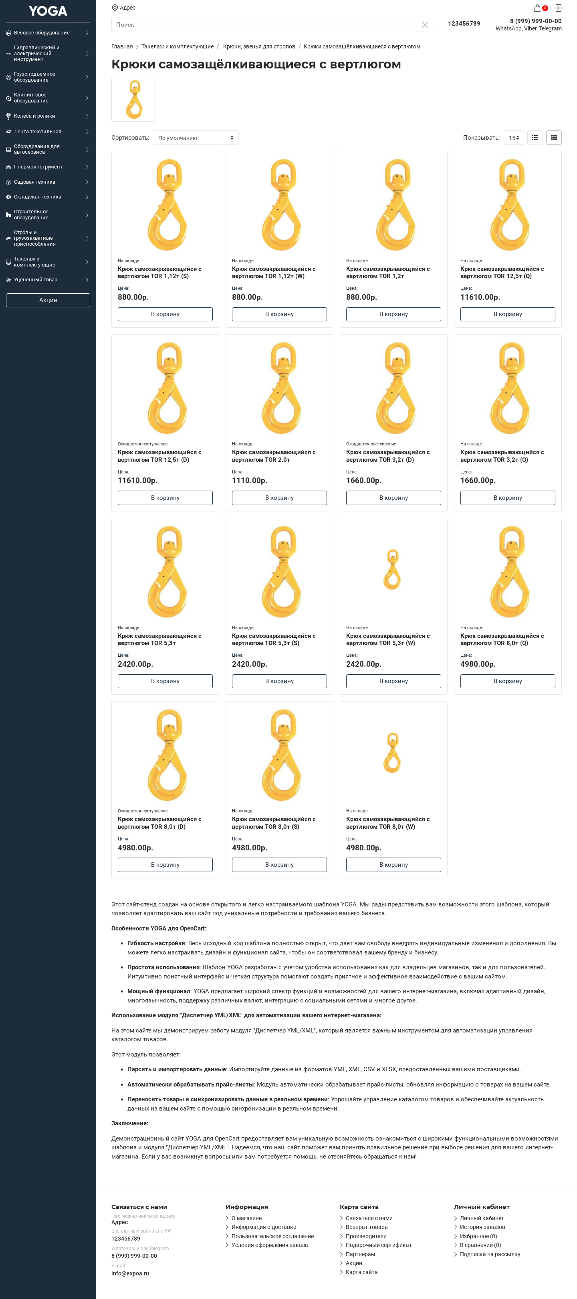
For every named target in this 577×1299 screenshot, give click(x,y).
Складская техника (33, 197)
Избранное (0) (478, 1236)
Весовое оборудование (38, 33)
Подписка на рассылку (490, 1254)
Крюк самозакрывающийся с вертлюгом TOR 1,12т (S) (160, 272)
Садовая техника (30, 182)
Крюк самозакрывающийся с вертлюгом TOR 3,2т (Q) (502, 456)
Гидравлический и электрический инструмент (33, 53)
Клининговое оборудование (27, 98)
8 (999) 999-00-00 (134, 1256)
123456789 (125, 1238)
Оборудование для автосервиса (33, 149)
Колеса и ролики (30, 116)
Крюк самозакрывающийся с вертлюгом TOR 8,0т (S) (274, 823)
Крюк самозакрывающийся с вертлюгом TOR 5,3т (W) (388, 639)
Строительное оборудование (27, 214)
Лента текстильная (33, 131)
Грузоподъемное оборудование (30, 77)
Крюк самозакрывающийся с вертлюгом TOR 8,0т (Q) (502, 639)
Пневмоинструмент (34, 167)
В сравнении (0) (480, 1245)
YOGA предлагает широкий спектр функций (255, 991)
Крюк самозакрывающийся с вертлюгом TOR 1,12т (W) (274, 272)
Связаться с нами (369, 1218)
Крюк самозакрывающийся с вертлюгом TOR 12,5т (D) (160, 456)
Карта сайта (362, 1272)
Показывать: (481, 137)
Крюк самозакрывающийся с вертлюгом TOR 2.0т (274, 456)
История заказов (482, 1227)
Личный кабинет (482, 1218)
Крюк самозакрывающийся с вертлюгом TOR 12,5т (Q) (502, 272)
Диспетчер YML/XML (284, 1030)
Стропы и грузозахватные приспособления (31, 238)
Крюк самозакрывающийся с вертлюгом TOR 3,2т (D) (388, 456)
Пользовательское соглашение (273, 1236)
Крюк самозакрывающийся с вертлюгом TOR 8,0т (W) (388, 823)
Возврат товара (367, 1227)
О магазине (247, 1218)
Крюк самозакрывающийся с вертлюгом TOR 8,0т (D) (160, 823)
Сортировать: (130, 137)
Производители (366, 1236)
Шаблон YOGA (223, 967)
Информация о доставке (264, 1227)
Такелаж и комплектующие (30, 262)
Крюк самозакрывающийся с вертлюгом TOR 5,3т (160, 639)
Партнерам (360, 1254)
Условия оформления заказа (270, 1245)
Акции (48, 300)
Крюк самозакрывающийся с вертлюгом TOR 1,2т (388, 272)
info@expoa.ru (130, 1273)
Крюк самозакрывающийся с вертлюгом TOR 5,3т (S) (274, 639)
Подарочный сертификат (379, 1245)
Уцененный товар (31, 280)
